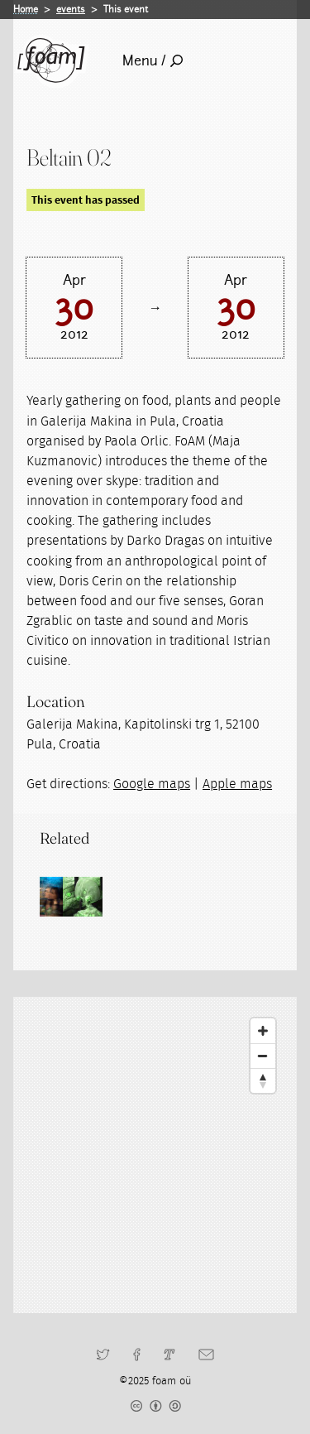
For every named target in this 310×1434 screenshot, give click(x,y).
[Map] (155, 1155)
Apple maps (237, 784)
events (70, 9)
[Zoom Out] (262, 1055)
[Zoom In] (262, 1030)
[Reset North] (262, 1080)
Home (25, 9)
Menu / (152, 61)
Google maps (151, 784)
